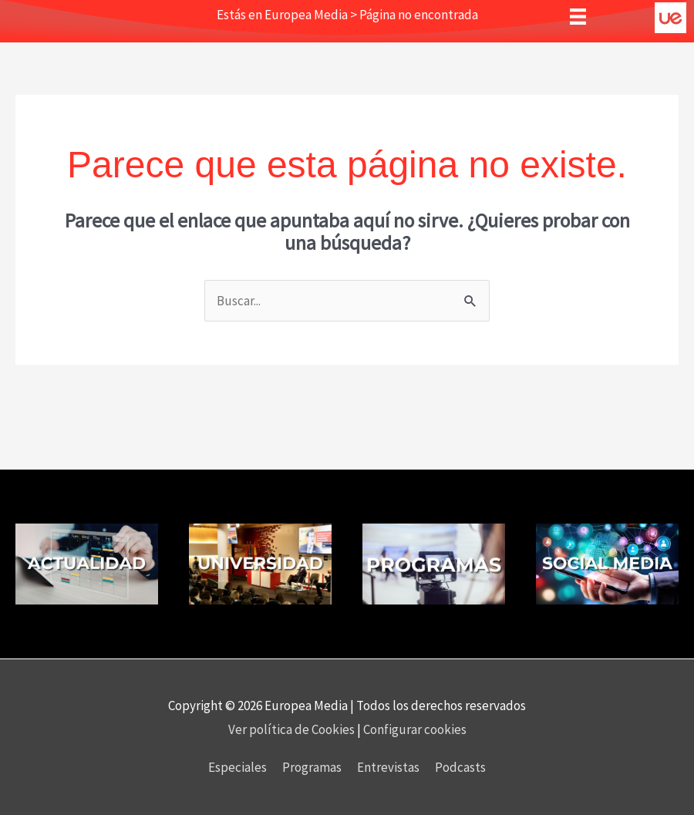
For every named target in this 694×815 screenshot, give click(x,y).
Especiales (237, 767)
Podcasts (460, 767)
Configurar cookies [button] (415, 729)
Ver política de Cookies (292, 729)
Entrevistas (388, 767)
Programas (312, 767)
